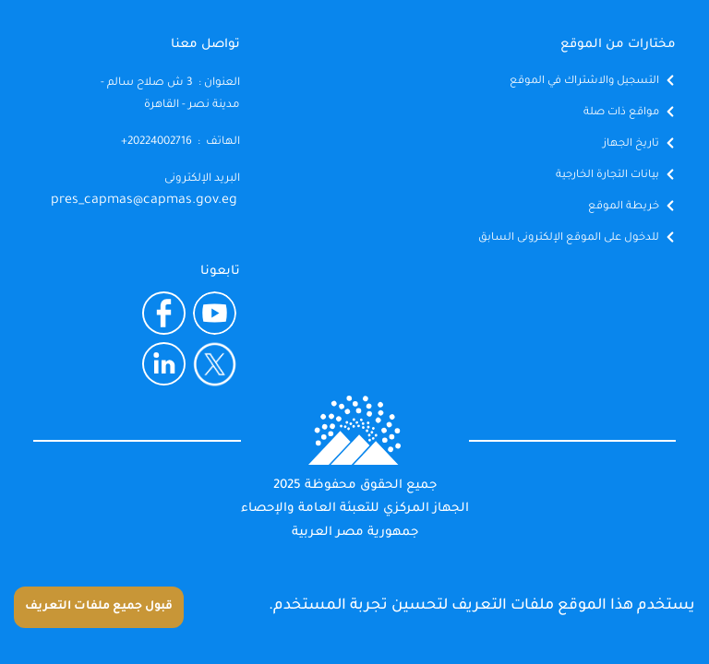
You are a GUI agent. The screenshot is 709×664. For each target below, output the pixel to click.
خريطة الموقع (623, 207)
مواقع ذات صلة (621, 113)
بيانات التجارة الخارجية (607, 176)
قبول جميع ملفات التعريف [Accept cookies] (99, 606)
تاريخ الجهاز (631, 144)
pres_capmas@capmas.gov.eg (144, 201)
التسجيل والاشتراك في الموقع (584, 82)
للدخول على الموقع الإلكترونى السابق (568, 238)
